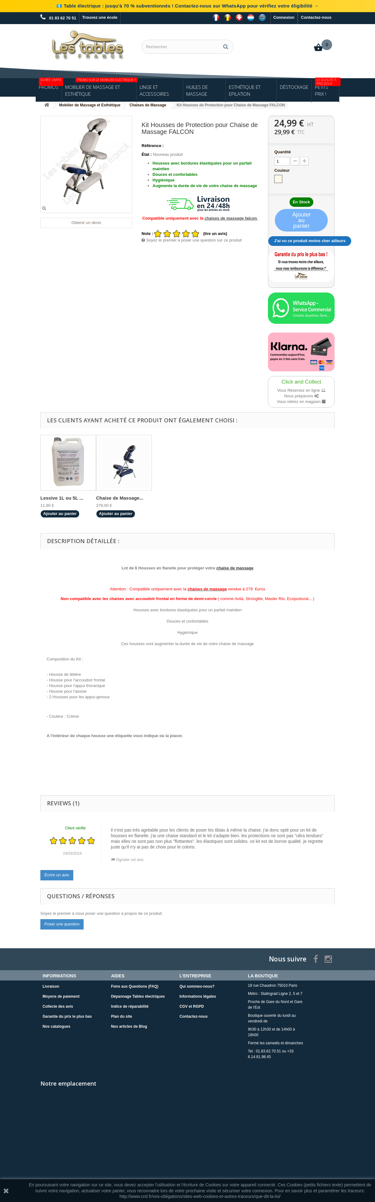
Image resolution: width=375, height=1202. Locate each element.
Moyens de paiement (61, 996)
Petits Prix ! (327, 87)
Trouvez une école (99, 17)
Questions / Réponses (81, 896)
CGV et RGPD (191, 1006)
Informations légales (197, 996)
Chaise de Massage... (119, 498)
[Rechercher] (226, 47)
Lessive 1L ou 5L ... (61, 498)
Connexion (283, 17)
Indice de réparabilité (130, 1006)
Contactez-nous (316, 17)
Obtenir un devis (86, 222)
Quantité (282, 152)
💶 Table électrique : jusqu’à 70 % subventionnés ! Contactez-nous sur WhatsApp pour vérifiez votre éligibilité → (187, 5)
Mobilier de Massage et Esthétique (100, 87)
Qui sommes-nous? (196, 986)
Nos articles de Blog (129, 1026)
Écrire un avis (56, 875)
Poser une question (62, 924)
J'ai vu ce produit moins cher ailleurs (310, 240)
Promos (50, 84)
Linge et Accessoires (154, 90)
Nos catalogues (56, 1026)
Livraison (51, 986)
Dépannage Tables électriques (138, 996)
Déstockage (294, 87)
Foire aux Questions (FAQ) (134, 986)
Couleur (282, 170)
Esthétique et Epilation (244, 90)
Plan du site (121, 1016)
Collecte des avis (58, 1006)
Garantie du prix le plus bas (67, 1016)
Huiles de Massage (197, 90)
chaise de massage (235, 568)
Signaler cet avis (127, 860)
